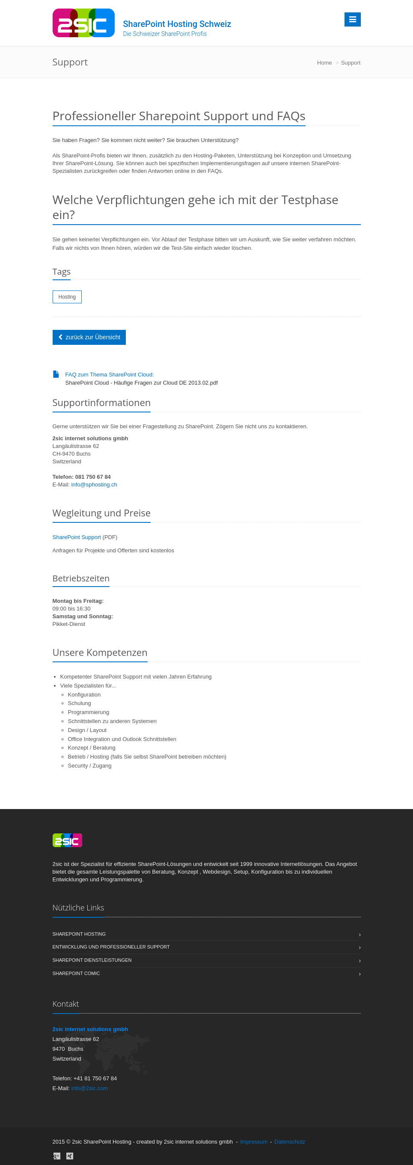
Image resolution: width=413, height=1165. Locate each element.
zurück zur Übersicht (89, 337)
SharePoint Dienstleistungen (207, 960)
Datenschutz (289, 1141)
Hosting (67, 297)
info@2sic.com (89, 1088)
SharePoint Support (77, 537)
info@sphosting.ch (94, 484)
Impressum (253, 1141)
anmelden (319, 1141)
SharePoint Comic (207, 974)
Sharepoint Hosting (207, 934)
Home (324, 62)
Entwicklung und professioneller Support (207, 947)
